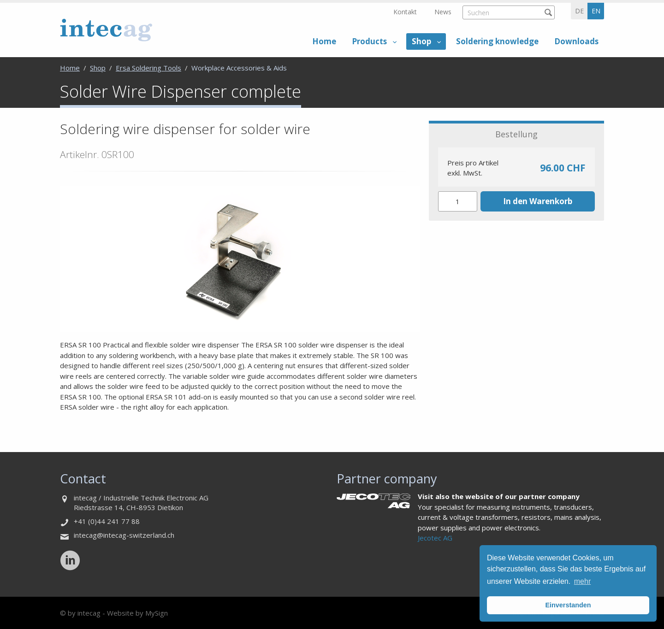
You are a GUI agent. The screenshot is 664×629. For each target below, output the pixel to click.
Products (369, 41)
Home (324, 41)
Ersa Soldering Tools (148, 67)
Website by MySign (137, 612)
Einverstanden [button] (568, 605)
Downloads (576, 41)
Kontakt (405, 11)
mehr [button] (582, 581)
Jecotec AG (435, 537)
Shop (421, 41)
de (579, 10)
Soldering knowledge (497, 41)
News (442, 11)
